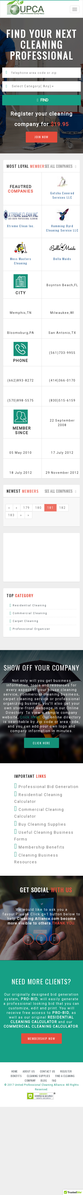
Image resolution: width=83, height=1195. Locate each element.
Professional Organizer (31, 628)
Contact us (48, 1071)
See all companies (61, 166)
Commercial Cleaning (30, 613)
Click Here (30, 717)
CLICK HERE (41, 743)
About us (29, 1071)
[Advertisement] (41, 557)
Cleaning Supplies (39, 1076)
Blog (44, 1080)
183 (11, 515)
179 (26, 507)
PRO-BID (60, 1013)
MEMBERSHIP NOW (41, 1038)
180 (38, 507)
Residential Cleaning (30, 605)
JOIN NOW (41, 136)
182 (62, 507)
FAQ (54, 1080)
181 (50, 507)
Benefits (16, 1076)
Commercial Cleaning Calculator (41, 1026)
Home (15, 1071)
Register (66, 1071)
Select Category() (33, 86)
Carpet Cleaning (25, 621)
